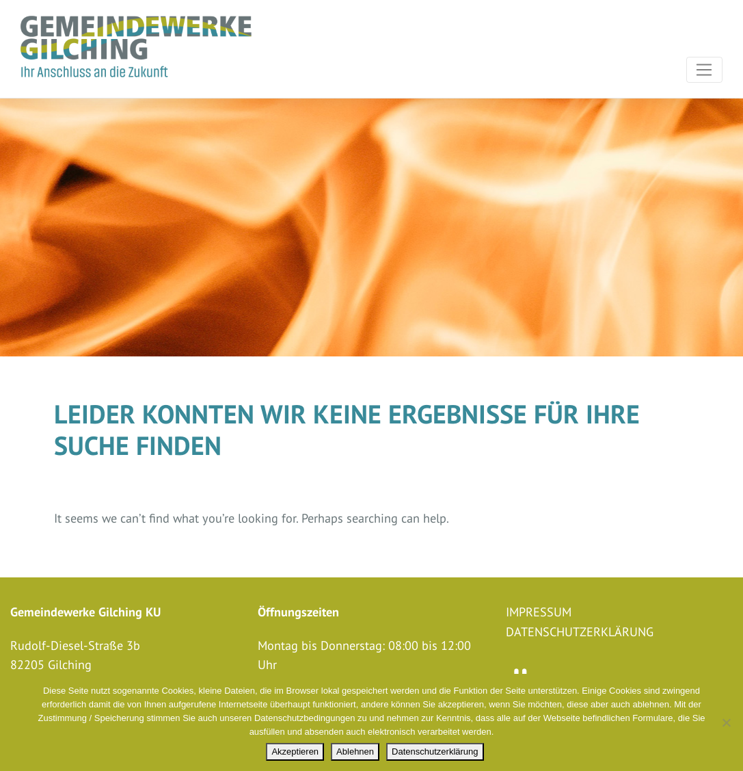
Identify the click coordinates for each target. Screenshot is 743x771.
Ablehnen (355, 751)
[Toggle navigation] (704, 70)
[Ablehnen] (726, 722)
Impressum (538, 612)
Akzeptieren (295, 751)
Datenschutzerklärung (579, 632)
